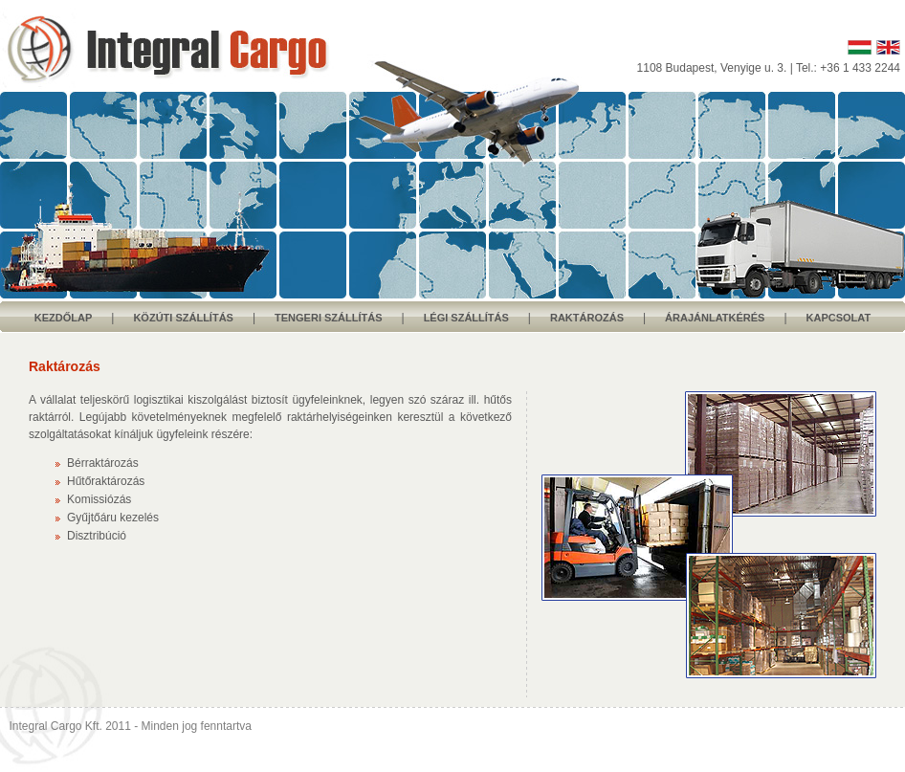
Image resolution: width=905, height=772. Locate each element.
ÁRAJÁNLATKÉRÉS (714, 317)
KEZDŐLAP (63, 317)
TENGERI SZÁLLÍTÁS (328, 317)
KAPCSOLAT (839, 317)
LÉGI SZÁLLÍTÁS (466, 317)
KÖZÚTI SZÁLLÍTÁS (183, 317)
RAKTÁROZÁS (587, 317)
